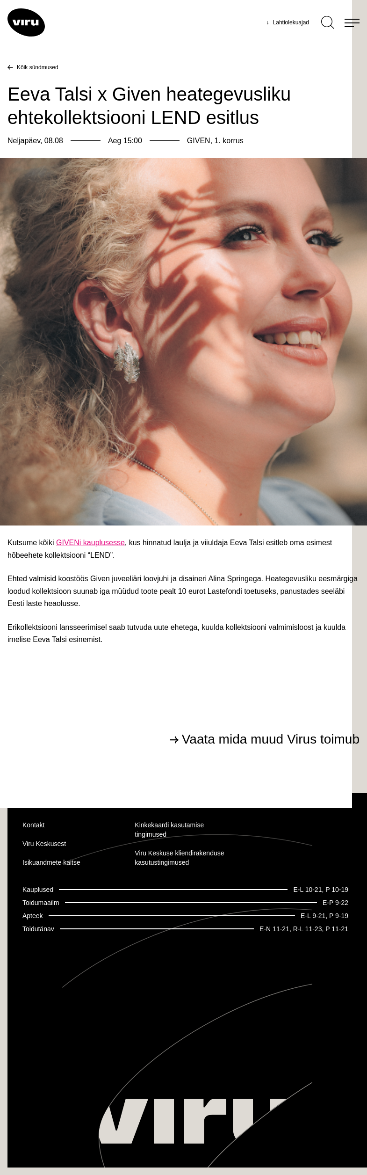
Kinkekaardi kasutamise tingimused (169, 829)
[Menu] (352, 22)
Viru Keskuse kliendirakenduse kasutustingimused (179, 857)
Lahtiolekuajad (287, 22)
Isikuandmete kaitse (51, 862)
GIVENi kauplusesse (90, 543)
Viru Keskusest (44, 843)
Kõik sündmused (37, 67)
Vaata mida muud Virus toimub (271, 739)
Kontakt (33, 825)
